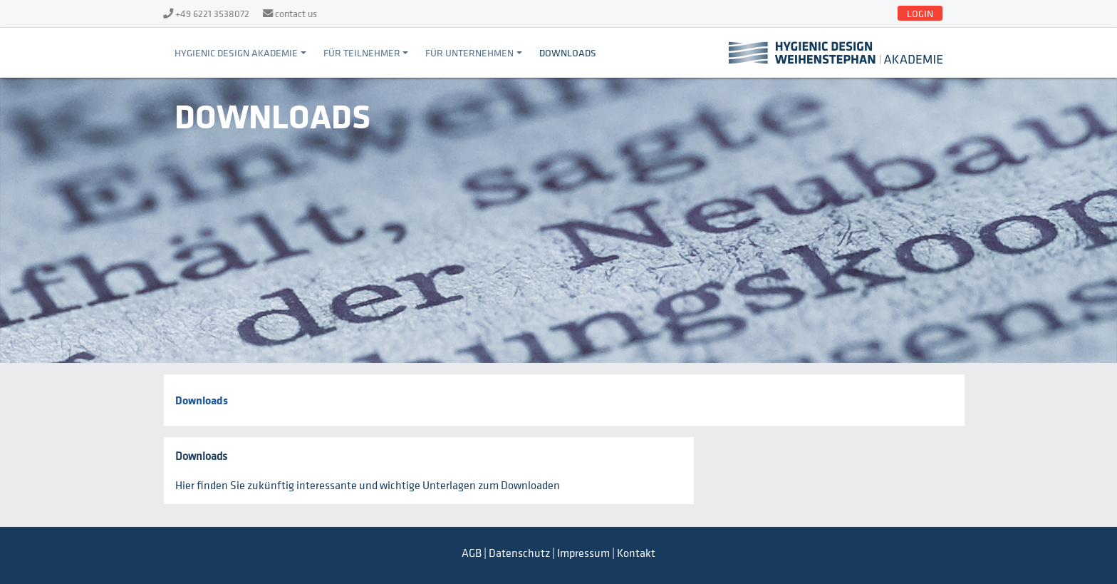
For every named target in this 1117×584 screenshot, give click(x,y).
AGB (472, 552)
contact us (296, 13)
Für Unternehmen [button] (469, 52)
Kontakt (636, 552)
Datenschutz (519, 552)
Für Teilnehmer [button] (361, 52)
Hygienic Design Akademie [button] (236, 52)
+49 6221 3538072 (212, 13)
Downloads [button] (567, 52)
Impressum (583, 552)
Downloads (201, 400)
